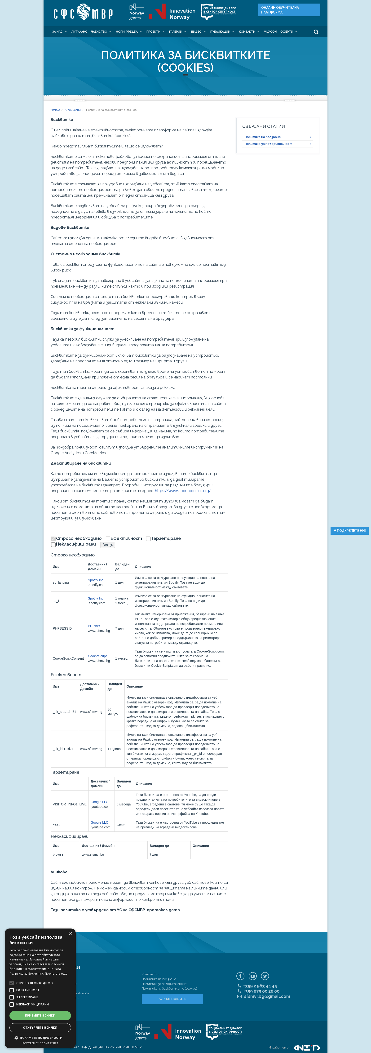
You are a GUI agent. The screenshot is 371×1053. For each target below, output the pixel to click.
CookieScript (97, 656)
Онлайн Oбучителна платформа (280, 10)
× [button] (70, 933)
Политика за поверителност (268, 144)
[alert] (40, 988)
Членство (99, 31)
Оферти (286, 31)
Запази (107, 545)
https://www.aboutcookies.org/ (183, 491)
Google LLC (99, 802)
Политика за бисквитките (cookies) (169, 988)
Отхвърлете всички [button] (40, 1028)
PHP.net (94, 626)
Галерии (175, 31)
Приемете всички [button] (40, 1015)
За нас (57, 31)
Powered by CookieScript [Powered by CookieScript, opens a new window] (40, 1043)
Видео (196, 31)
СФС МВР (82, 12)
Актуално (79, 31)
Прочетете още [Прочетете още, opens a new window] (56, 974)
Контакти (247, 31)
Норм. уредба (127, 31)
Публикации (220, 31)
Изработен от (294, 1047)
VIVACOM (270, 31)
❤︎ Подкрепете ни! (349, 531)
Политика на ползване (263, 137)
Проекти (153, 31)
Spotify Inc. (96, 580)
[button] (40, 1037)
